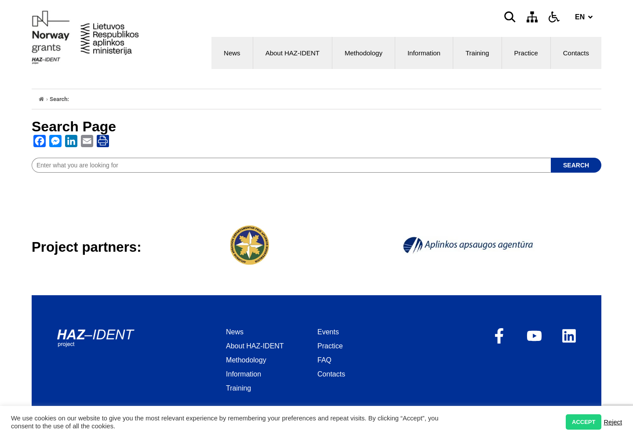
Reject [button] (613, 422)
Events (328, 332)
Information (423, 53)
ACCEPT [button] (583, 422)
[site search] (291, 165)
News (232, 53)
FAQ (324, 360)
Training (477, 53)
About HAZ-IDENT (293, 53)
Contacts (576, 53)
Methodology (363, 53)
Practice (526, 53)
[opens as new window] (39, 143)
